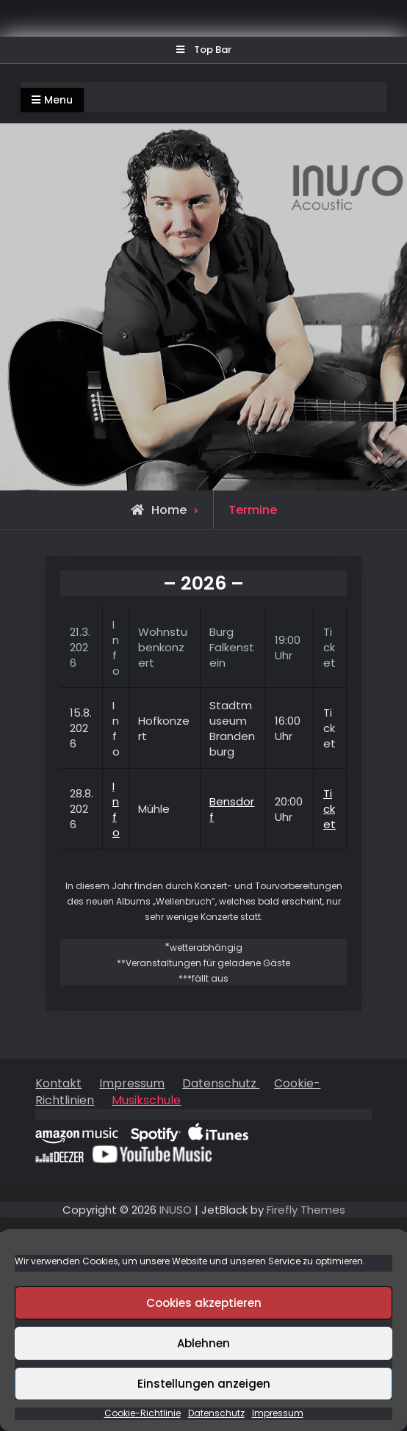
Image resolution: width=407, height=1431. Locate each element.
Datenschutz (216, 1413)
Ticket (329, 809)
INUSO (175, 1209)
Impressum (277, 1413)
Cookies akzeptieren (204, 1303)
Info (116, 809)
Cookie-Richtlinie (142, 1413)
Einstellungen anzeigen (203, 1383)
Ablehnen (203, 1343)
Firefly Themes (306, 1209)
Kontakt (58, 1083)
